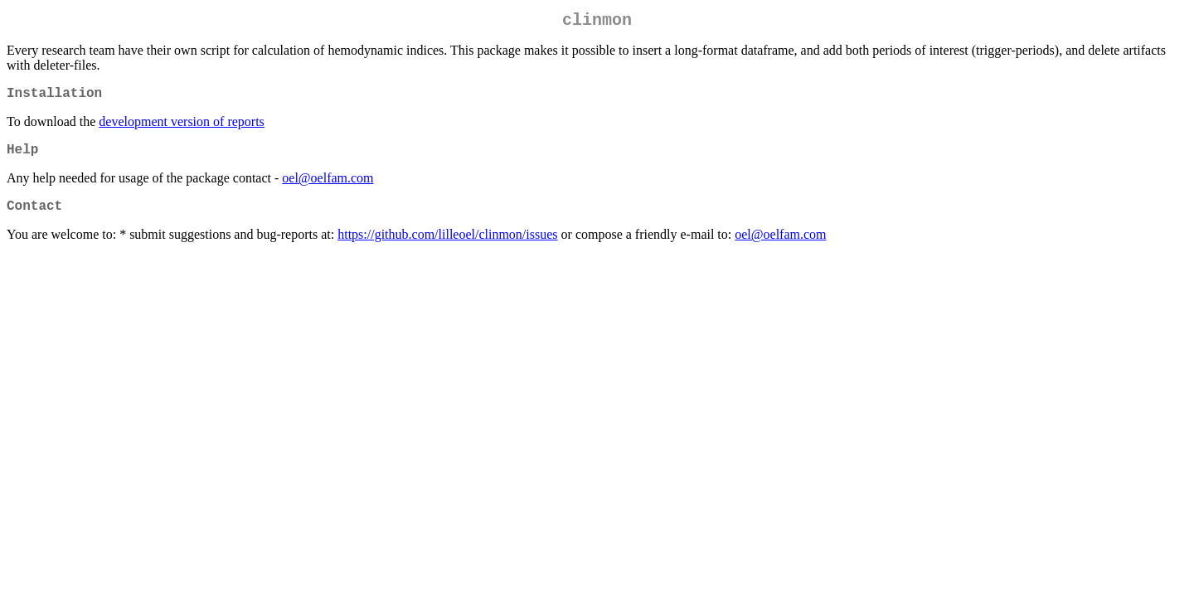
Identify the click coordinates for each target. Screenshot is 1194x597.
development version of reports (182, 128)
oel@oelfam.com (327, 188)
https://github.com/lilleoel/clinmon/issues (447, 247)
